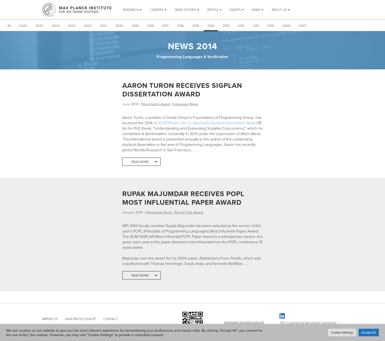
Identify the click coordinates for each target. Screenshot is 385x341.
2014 (211, 25)
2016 (180, 25)
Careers (156, 9)
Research (131, 9)
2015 (195, 25)
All (9, 25)
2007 (302, 25)
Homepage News (185, 104)
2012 (241, 25)
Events (235, 9)
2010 (270, 25)
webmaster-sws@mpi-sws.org (244, 322)
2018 (150, 25)
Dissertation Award (155, 104)
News (256, 9)
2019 (135, 25)
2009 (286, 25)
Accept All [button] (369, 332)
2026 (23, 25)
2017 (165, 25)
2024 (55, 25)
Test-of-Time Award (188, 212)
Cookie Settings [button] (342, 332)
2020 (119, 25)
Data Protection (78, 319)
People (212, 9)
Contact (110, 319)
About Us (279, 9)
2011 (256, 25)
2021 (103, 25)
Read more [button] (140, 161)
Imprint (48, 319)
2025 (39, 25)
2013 (226, 25)
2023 (71, 25)
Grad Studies (185, 9)
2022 (88, 25)
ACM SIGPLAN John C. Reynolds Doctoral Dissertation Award (205, 122)
